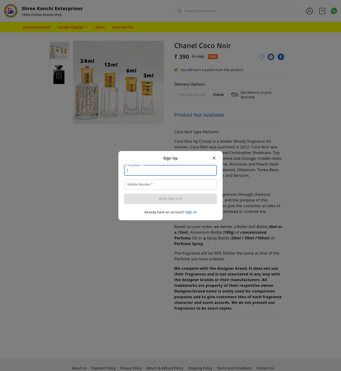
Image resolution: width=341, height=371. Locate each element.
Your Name (134, 165)
